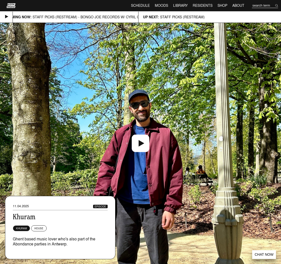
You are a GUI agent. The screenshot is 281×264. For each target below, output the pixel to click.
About (238, 5)
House (38, 228)
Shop (222, 5)
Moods (161, 5)
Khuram (21, 228)
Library (180, 5)
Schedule (140, 5)
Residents (203, 5)
